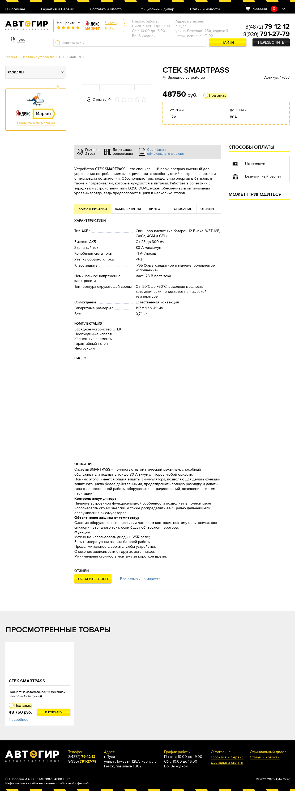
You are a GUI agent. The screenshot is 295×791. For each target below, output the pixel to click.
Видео (154, 209)
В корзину (53, 712)
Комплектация (128, 209)
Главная (11, 57)
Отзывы (207, 209)
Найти (227, 42)
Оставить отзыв (93, 579)
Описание (183, 209)
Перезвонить (271, 42)
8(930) (266, 34)
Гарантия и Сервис (57, 9)
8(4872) (267, 27)
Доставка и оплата (106, 9)
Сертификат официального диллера (165, 152)
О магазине (15, 9)
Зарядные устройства (38, 57)
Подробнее (18, 719)
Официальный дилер (156, 9)
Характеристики (93, 209)
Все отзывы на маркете (140, 579)
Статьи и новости (205, 9)
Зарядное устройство (186, 77)
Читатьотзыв (111, 25)
